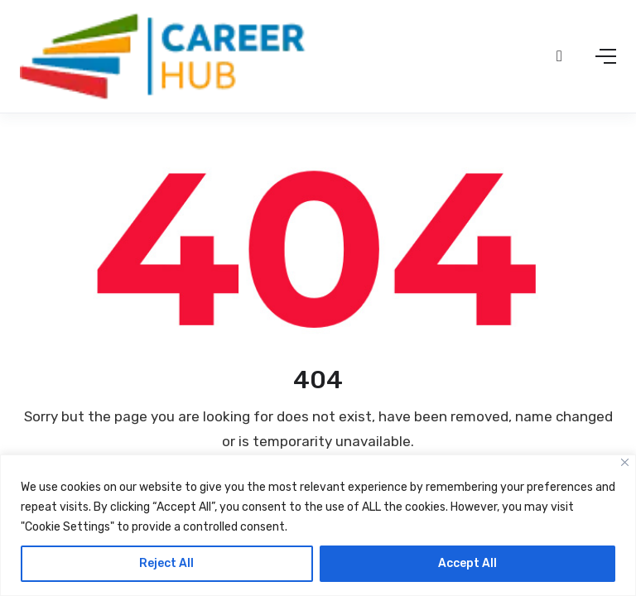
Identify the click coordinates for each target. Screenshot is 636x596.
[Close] (625, 462)
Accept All (467, 563)
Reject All (166, 563)
